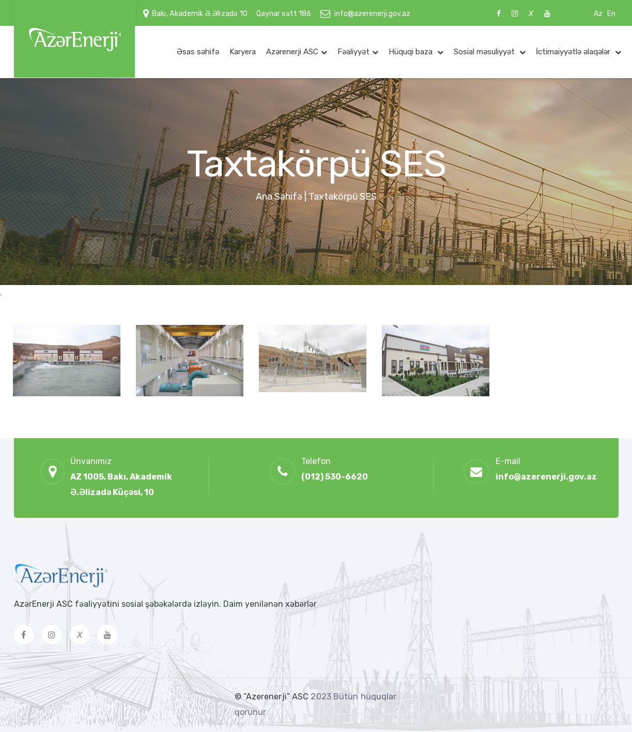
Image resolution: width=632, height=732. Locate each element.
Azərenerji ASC (292, 51)
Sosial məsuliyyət (485, 51)
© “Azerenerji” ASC (273, 696)
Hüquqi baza (412, 51)
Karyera (242, 51)
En (611, 13)
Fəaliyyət (353, 51)
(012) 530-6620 (334, 477)
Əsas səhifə (198, 51)
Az (598, 13)
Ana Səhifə (279, 196)
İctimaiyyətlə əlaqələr (574, 51)
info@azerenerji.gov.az (372, 13)
